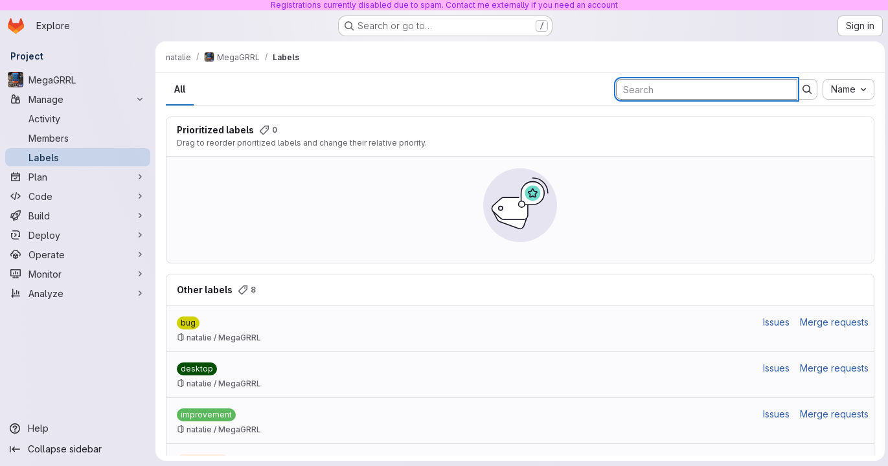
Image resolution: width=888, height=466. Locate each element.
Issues (774, 321)
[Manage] (77, 99)
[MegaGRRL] (77, 80)
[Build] (77, 215)
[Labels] (77, 157)
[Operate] (77, 254)
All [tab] (179, 88)
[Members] (77, 138)
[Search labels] (704, 89)
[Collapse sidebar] (77, 449)
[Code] (77, 196)
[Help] (77, 428)
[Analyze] (77, 293)
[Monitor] (77, 274)
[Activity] (77, 118)
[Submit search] (805, 89)
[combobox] (846, 89)
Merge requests (832, 321)
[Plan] (77, 177)
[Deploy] (77, 235)
